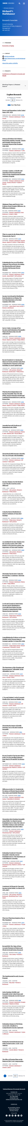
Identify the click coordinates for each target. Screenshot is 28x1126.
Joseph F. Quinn (6, 1067)
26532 (22, 272)
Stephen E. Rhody (14, 1003)
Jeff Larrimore (18, 276)
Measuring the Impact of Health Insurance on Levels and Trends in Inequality (12, 727)
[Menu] (24, 3)
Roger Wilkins (21, 242)
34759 (22, 115)
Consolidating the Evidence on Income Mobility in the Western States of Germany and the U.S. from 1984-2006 (13, 639)
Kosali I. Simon (10, 677)
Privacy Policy (14, 1110)
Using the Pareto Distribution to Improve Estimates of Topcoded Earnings (11, 513)
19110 (19, 613)
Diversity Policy (14, 1109)
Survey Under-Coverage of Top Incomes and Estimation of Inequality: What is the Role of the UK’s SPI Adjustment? (13, 330)
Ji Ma (23, 150)
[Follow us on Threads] (15, 1115)
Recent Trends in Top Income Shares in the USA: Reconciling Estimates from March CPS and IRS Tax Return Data (13, 758)
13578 (22, 922)
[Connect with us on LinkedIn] (9, 1115)
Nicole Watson (18, 433)
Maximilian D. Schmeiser (13, 799)
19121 (19, 580)
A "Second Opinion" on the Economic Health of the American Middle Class (13, 698)
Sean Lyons (12, 461)
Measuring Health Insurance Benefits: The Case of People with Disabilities (13, 454)
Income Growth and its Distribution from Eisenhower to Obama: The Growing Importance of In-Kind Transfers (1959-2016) (13, 299)
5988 (19, 1000)
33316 (22, 179)
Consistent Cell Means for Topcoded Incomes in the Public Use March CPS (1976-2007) (13, 888)
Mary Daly (11, 982)
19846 (21, 518)
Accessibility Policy (14, 1107)
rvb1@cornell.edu (9, 56)
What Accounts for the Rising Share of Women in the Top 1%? (13, 235)
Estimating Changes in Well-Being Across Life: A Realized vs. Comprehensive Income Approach (12, 1025)
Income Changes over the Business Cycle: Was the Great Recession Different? (12, 483)
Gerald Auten (12, 371)
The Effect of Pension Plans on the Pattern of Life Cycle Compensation (12, 1060)
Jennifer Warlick (13, 1049)
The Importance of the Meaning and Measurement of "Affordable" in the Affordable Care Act (13, 669)
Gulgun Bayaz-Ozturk (14, 645)
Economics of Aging (8, 45)
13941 (19, 892)
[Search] (19, 3)
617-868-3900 (14, 1096)
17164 (19, 702)
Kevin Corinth (19, 306)
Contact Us (14, 1092)
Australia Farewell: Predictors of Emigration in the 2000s (11, 426)
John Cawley (12, 954)
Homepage (14, 1104)
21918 (21, 430)
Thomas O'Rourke (11, 182)
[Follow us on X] (6, 1115)
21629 (22, 458)
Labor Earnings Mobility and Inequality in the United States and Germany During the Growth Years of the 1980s (13, 995)
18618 (22, 644)
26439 (22, 304)
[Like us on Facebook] (18, 1115)
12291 (19, 952)
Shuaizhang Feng (6, 767)
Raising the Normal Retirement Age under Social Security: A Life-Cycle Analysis (12, 1043)
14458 (22, 829)
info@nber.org (14, 1097)
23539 (19, 336)
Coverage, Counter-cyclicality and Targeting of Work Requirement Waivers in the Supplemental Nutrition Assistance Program (13, 173)
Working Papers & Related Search (11, 85)
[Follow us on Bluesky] (12, 1115)
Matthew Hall (10, 433)
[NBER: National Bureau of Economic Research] (8, 3)
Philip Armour (20, 371)
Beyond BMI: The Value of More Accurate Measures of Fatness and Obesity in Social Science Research (12, 948)
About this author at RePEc (10, 63)
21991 (22, 402)
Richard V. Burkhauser (15, 116)
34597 (22, 148)
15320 (23, 764)
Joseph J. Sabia (13, 214)
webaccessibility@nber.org (14, 1099)
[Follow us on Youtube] (21, 1115)
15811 (20, 732)
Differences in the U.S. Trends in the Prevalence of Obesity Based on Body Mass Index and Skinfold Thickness (13, 791)
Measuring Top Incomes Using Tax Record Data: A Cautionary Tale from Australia (13, 575)
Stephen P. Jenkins (11, 242)
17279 (21, 674)
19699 (22, 550)
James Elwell (10, 276)
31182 (19, 210)
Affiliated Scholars (9, 8)
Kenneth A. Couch (15, 647)
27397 (19, 238)
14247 (21, 861)
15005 (19, 795)
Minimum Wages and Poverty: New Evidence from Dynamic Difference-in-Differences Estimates (14, 206)
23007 (21, 368)
